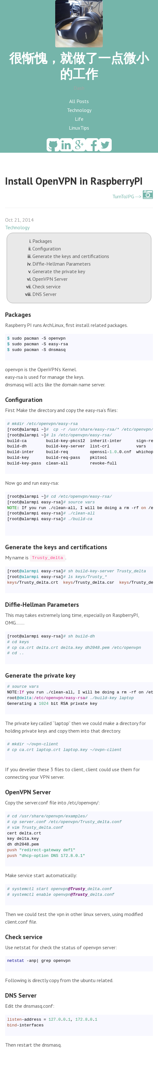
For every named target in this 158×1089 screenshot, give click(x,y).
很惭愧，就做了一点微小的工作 (79, 65)
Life (79, 119)
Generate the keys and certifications (70, 256)
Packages (42, 241)
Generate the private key (58, 271)
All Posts (79, 101)
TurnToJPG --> (132, 196)
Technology (79, 110)
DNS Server (44, 294)
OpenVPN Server (50, 279)
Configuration (46, 248)
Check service (46, 286)
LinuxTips (79, 128)
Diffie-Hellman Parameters (61, 264)
